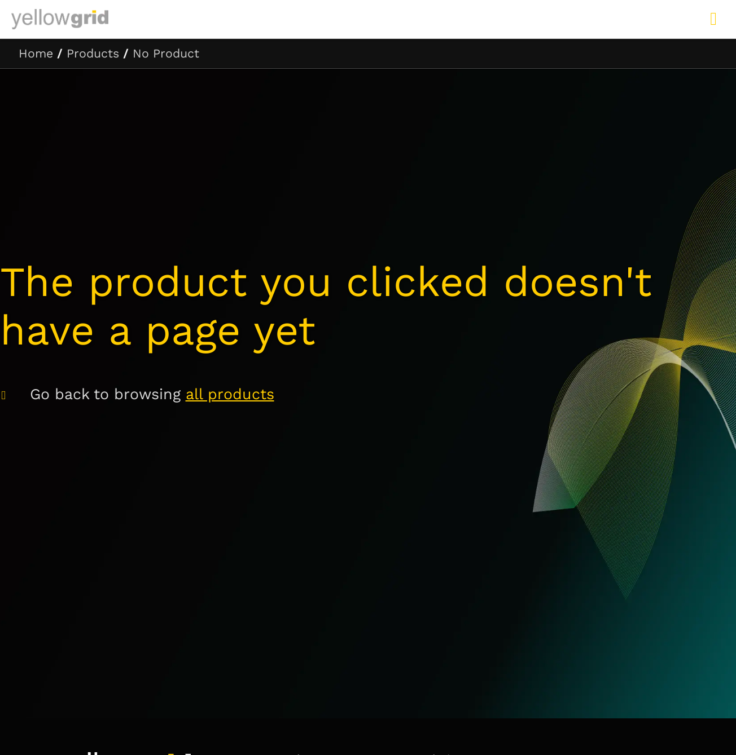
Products (93, 53)
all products (230, 394)
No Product (166, 53)
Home (36, 53)
